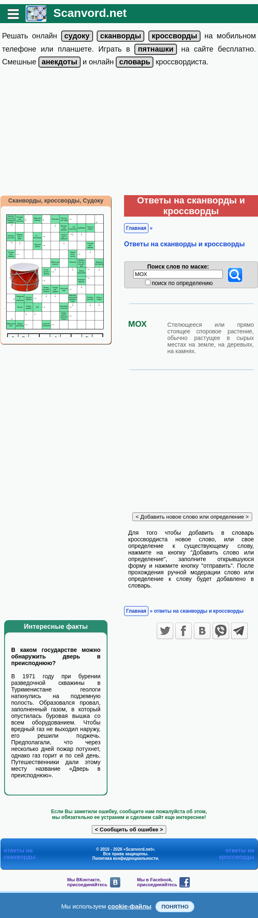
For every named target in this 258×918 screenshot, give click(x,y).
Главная (136, 228)
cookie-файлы (130, 906)
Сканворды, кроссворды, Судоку (55, 200)
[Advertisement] (129, 133)
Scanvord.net (90, 13)
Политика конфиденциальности (125, 858)
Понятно (175, 907)
